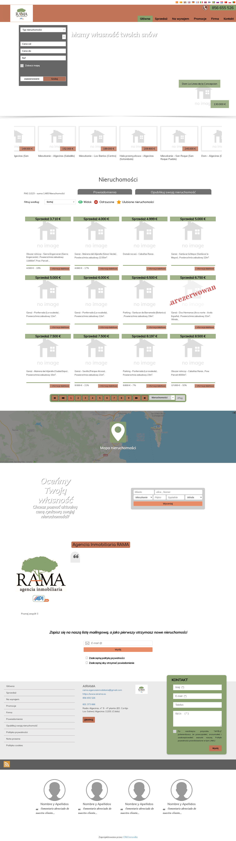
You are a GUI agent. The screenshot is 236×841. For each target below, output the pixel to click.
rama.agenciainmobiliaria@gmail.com (102, 690)
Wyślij (118, 649)
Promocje (200, 19)
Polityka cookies (14, 745)
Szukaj (54, 79)
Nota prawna (13, 738)
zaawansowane (31, 79)
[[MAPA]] (88, 720)
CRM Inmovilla (130, 837)
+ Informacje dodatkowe (59, 269)
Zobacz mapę (32, 65)
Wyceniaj (168, 503)
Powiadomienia (104, 192)
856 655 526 (89, 697)
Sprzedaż (161, 19)
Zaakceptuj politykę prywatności (107, 657)
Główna (145, 19)
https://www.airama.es (94, 694)
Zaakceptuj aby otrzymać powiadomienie (111, 662)
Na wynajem (180, 19)
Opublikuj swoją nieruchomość (173, 192)
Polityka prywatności (17, 732)
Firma (215, 19)
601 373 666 (89, 704)
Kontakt (229, 19)
